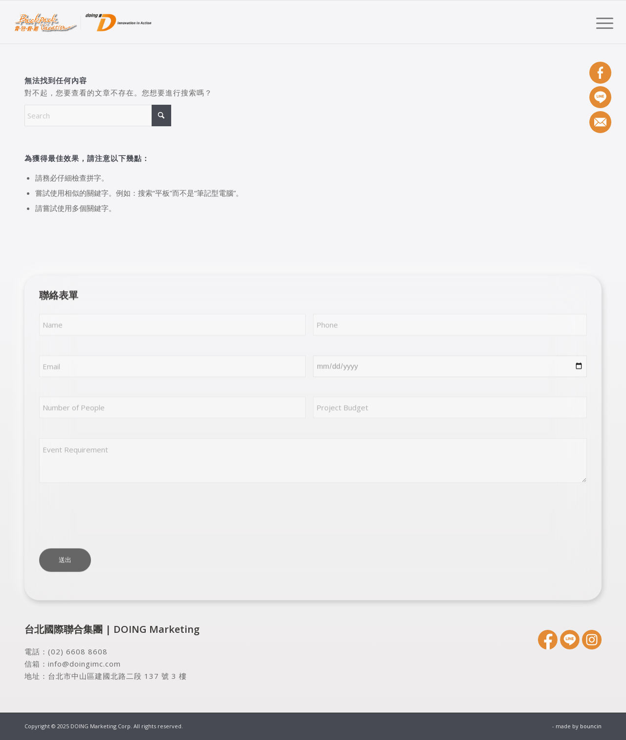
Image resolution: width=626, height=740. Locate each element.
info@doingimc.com (84, 664)
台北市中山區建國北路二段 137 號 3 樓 (117, 676)
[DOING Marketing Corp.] (83, 22)
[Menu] (601, 22)
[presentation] (113, 517)
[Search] (97, 115)
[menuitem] (601, 22)
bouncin (591, 726)
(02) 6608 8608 (78, 651)
